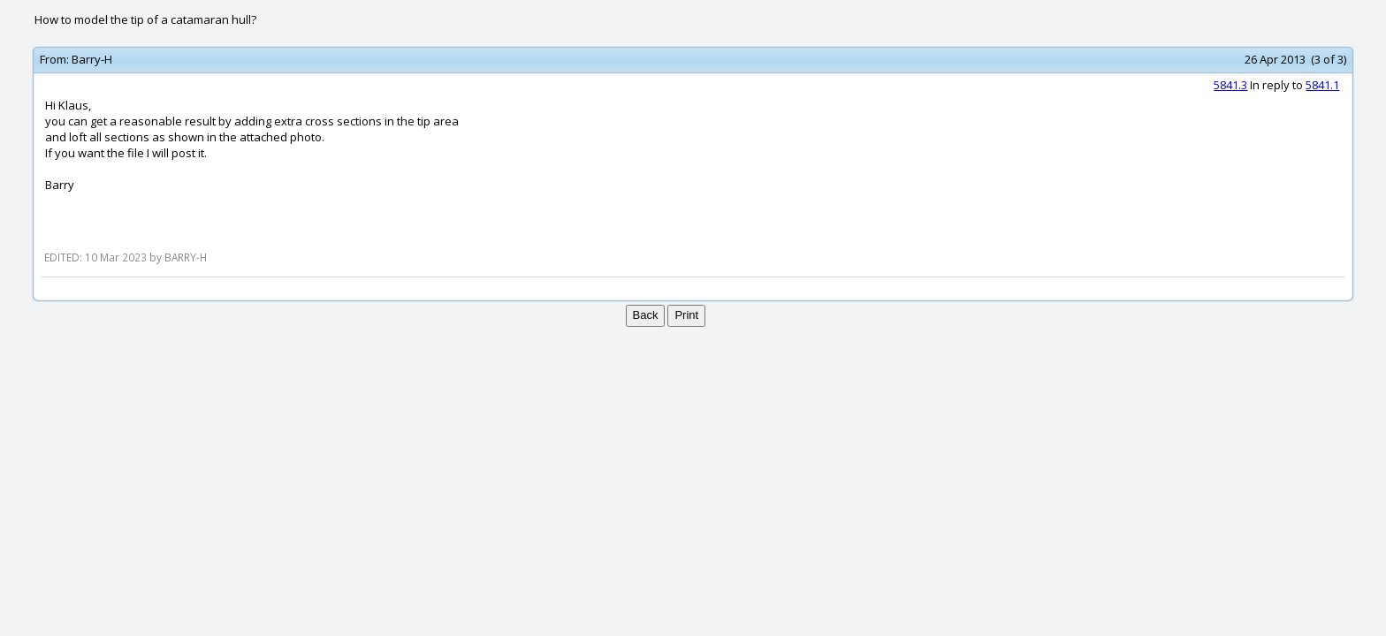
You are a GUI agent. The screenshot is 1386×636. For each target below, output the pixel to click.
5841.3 (1230, 85)
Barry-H (92, 59)
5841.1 (1322, 85)
